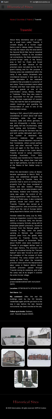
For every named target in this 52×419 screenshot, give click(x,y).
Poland (29, 19)
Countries (21, 19)
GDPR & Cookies (40, 408)
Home (12, 19)
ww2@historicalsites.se (40, 2)
